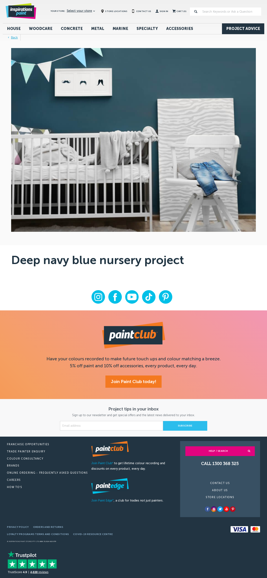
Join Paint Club (102, 463)
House (14, 28)
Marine (120, 28)
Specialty (147, 28)
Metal (97, 28)
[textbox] (231, 12)
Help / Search (218, 450)
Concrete (72, 28)
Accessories (179, 28)
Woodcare (40, 28)
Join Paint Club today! (133, 381)
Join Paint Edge (102, 500)
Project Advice (243, 28)
